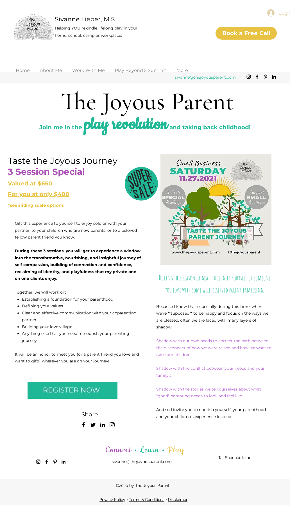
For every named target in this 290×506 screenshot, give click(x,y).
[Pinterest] (265, 77)
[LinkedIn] (274, 77)
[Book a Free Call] (246, 33)
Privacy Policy (112, 499)
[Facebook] (257, 77)
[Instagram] (249, 77)
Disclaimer (177, 499)
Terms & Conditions (146, 499)
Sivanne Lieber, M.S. (85, 19)
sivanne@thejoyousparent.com (205, 77)
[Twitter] (93, 424)
